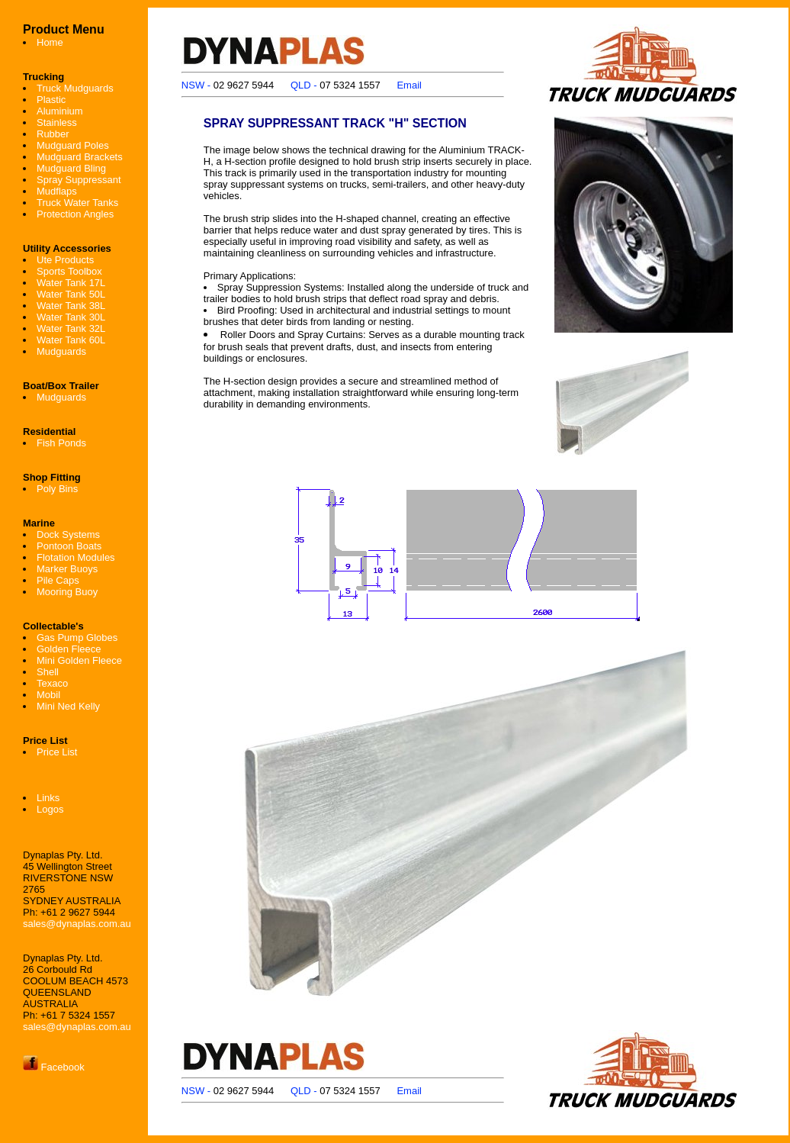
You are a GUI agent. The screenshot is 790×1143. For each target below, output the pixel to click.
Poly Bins (57, 488)
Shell (48, 672)
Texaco (52, 683)
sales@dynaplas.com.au (77, 923)
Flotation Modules (76, 557)
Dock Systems (68, 534)
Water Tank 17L (71, 282)
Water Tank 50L (71, 294)
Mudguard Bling (71, 168)
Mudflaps (57, 191)
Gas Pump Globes (77, 637)
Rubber (53, 134)
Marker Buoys (67, 569)
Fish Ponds (61, 443)
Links (48, 797)
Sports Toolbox (69, 271)
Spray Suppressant (79, 179)
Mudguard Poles (73, 145)
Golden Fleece (69, 649)
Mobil (48, 694)
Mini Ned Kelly (68, 706)
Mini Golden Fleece (79, 660)
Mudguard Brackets (80, 157)
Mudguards (61, 351)
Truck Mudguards (75, 88)
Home (50, 42)
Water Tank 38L (71, 305)
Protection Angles (75, 214)
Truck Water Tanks (77, 202)
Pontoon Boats (69, 546)
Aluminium (60, 111)
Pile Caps (58, 580)
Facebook (54, 1067)
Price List (57, 752)
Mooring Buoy (67, 591)
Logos (50, 809)
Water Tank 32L (71, 328)
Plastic (51, 99)
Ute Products (65, 260)
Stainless (57, 122)
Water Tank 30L (71, 317)
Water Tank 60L (71, 340)
